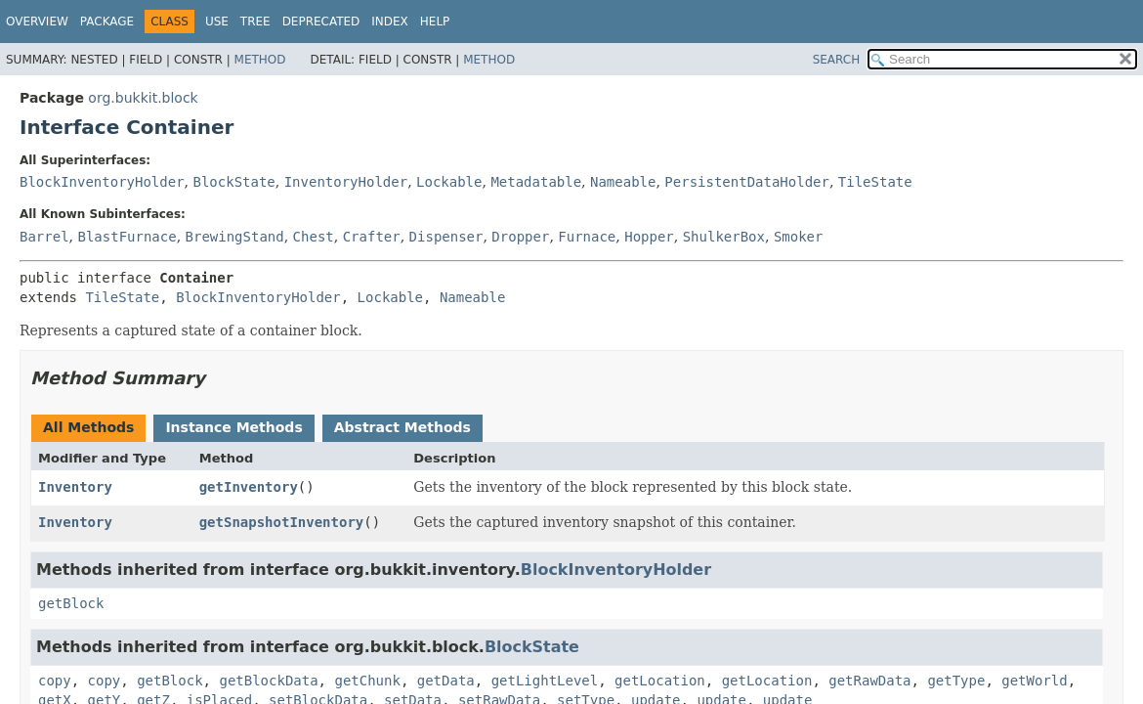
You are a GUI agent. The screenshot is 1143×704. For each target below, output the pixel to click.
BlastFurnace (126, 236)
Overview (37, 21)
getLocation (659, 680)
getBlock (71, 603)
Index (389, 21)
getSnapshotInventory (281, 522)
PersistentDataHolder (746, 182)
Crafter (372, 236)
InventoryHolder (345, 182)
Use (217, 21)
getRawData (869, 680)
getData (446, 680)
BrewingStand (235, 236)
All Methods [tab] (88, 427)
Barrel (44, 236)
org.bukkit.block (142, 98)
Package (107, 21)
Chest (313, 236)
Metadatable (535, 182)
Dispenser (446, 236)
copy (54, 680)
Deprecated (321, 21)
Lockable (449, 182)
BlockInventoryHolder (102, 182)
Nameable (623, 182)
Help (435, 21)
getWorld (1034, 680)
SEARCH (837, 59)
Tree (255, 21)
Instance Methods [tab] (233, 427)
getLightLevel (545, 680)
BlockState (233, 182)
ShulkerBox (724, 236)
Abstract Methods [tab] (402, 427)
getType (956, 680)
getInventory (248, 487)
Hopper (649, 236)
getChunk (367, 680)
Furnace (586, 236)
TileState (875, 182)
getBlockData (268, 680)
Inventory (75, 487)
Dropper (520, 236)
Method (260, 59)
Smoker (799, 236)
